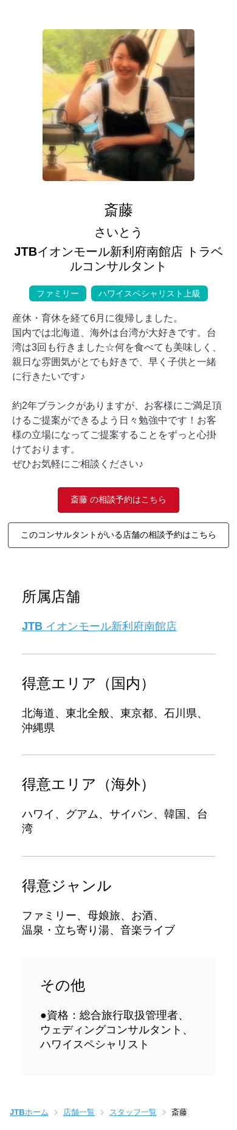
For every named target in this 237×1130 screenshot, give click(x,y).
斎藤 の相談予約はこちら (118, 499)
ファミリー (57, 292)
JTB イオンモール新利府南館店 (99, 626)
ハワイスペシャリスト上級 (146, 292)
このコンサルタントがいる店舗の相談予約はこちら (118, 534)
